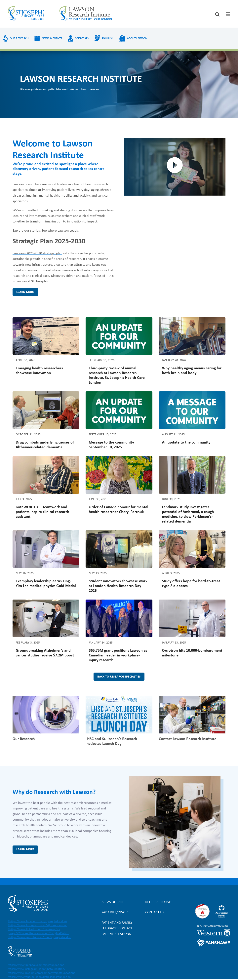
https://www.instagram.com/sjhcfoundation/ (36, 969)
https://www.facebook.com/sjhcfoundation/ (36, 965)
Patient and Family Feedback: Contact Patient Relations (117, 928)
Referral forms (158, 902)
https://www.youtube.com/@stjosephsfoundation (39, 977)
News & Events (52, 38)
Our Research (19, 38)
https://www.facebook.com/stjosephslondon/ (38, 921)
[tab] (228, 14)
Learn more (25, 292)
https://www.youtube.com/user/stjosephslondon (40, 937)
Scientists (82, 38)
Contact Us (154, 912)
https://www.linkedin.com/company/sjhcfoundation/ (41, 973)
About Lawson (137, 38)
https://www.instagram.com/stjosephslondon (38, 925)
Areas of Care (112, 902)
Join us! (107, 38)
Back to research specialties (119, 676)
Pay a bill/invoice (115, 912)
